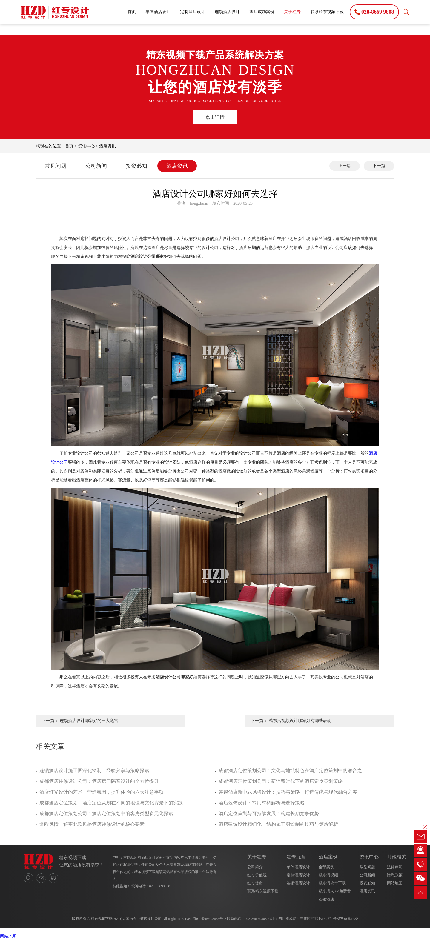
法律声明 (395, 867)
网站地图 (395, 883)
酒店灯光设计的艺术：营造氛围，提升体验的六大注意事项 (101, 792)
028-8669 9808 (256, 919)
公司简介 (255, 867)
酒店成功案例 (261, 12)
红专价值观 (257, 875)
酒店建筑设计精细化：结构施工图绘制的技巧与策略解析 (278, 824)
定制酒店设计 (192, 12)
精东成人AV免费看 (335, 891)
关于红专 (292, 12)
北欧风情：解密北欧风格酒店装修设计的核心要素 (92, 824)
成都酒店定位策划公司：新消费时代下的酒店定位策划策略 (281, 781)
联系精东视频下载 (327, 12)
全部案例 (326, 867)
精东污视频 (328, 875)
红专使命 (255, 883)
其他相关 (396, 856)
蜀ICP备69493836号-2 (209, 919)
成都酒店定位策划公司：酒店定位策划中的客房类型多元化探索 (106, 813)
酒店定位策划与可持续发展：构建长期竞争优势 (269, 813)
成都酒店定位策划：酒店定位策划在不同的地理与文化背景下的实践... (112, 802)
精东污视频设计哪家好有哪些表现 (300, 720)
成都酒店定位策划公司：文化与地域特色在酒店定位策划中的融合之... (292, 770)
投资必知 (136, 166)
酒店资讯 (107, 146)
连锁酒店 (326, 899)
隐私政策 (395, 875)
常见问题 (55, 166)
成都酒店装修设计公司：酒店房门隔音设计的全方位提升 (99, 781)
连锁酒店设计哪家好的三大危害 (89, 720)
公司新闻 (96, 166)
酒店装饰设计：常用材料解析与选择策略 (262, 802)
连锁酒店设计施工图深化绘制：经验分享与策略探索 (94, 770)
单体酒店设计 (158, 12)
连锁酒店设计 (227, 12)
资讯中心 (86, 146)
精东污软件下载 (332, 883)
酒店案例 (328, 856)
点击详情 (215, 117)
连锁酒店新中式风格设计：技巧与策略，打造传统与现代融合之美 (288, 792)
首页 (132, 12)
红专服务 (296, 856)
